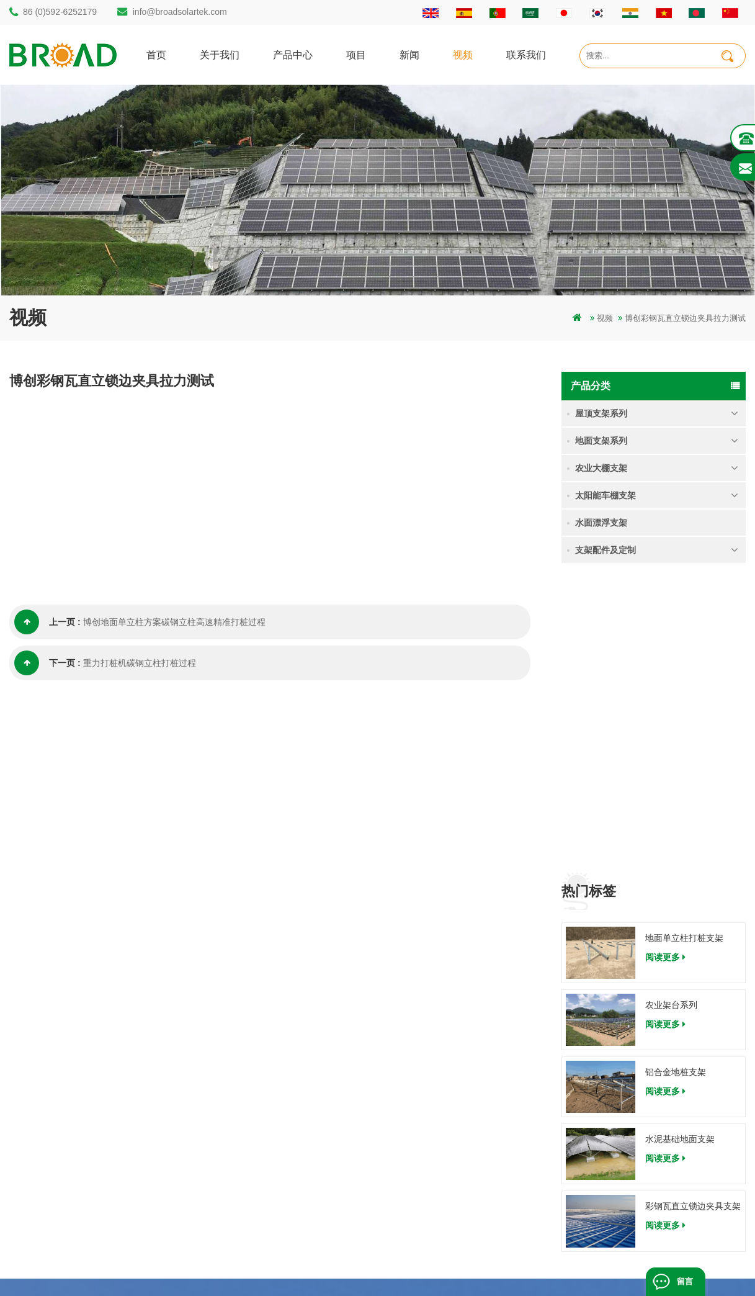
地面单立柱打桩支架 (684, 648)
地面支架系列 (601, 441)
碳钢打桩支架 (269, 1150)
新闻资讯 (452, 1129)
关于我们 (219, 54)
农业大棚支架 (601, 468)
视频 (463, 54)
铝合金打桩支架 (273, 1108)
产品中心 (293, 54)
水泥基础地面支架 (680, 850)
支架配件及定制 (605, 550)
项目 (356, 54)
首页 (156, 54)
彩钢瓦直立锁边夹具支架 (693, 917)
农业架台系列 (671, 716)
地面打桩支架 (269, 1129)
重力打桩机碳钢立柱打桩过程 (139, 663)
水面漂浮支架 (601, 523)
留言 (685, 1281)
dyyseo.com (525, 1267)
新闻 (409, 54)
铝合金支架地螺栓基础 (285, 1213)
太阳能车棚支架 (605, 495)
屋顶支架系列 (601, 413)
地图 (444, 1150)
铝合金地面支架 (273, 1192)
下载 (444, 1171)
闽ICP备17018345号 (461, 1267)
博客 (444, 1192)
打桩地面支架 (269, 1066)
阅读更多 (665, 667)
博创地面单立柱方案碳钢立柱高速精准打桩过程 (174, 622)
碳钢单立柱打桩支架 (281, 1087)
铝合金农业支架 (273, 1171)
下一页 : (47, 662)
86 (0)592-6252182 (67, 1099)
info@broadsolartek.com (180, 12)
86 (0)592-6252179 (60, 12)
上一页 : (47, 622)
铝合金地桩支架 (675, 783)
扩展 (444, 1213)
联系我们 (526, 54)
